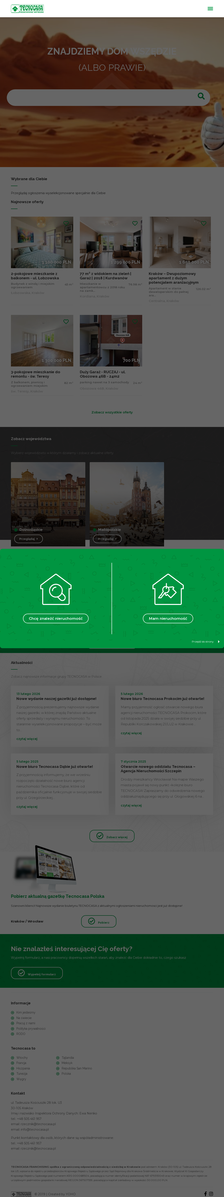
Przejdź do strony (206, 641)
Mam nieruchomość (168, 618)
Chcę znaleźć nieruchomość (56, 618)
